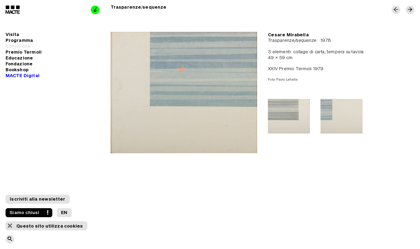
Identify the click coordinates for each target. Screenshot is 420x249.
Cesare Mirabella (288, 34)
